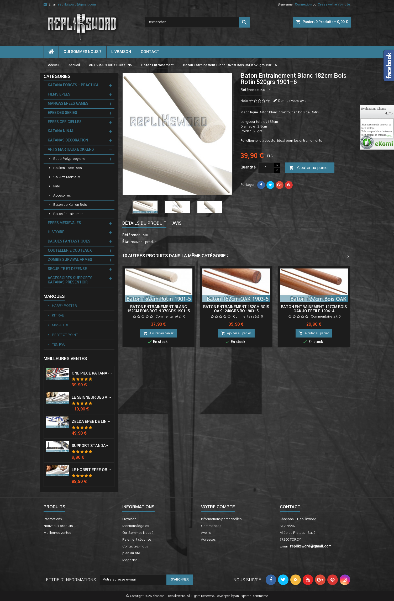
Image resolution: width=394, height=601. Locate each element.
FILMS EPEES (59, 94)
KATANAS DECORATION (68, 140)
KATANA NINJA (60, 131)
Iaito (56, 186)
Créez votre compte (334, 4)
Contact (290, 507)
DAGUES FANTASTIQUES (69, 241)
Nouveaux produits (58, 526)
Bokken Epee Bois (67, 168)
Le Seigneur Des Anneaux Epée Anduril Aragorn (92, 397)
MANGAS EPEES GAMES (68, 104)
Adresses (208, 539)
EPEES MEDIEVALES (64, 223)
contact (150, 52)
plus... (389, 136)
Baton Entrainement (69, 214)
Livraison (121, 52)
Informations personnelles (221, 519)
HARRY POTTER (64, 306)
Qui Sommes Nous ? (83, 52)
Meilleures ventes (57, 533)
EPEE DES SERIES (62, 113)
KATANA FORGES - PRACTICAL (74, 85)
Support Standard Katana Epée (92, 446)
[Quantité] (266, 167)
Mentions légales (135, 526)
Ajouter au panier (309, 168)
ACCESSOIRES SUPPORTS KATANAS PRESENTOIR (70, 280)
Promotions (53, 519)
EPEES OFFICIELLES (65, 122)
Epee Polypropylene (69, 159)
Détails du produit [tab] (144, 223)
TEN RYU (58, 344)
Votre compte (218, 507)
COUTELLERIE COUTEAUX (70, 250)
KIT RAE (57, 315)
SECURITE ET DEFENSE (67, 269)
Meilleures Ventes (65, 359)
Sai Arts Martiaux (66, 177)
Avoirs (206, 533)
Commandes (211, 526)
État (126, 242)
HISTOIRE (56, 232)
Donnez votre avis (292, 101)
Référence (249, 90)
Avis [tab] (177, 223)
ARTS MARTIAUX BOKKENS (71, 149)
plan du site (131, 553)
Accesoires (62, 195)
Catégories (57, 77)
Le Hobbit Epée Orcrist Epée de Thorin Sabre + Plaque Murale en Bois (92, 470)
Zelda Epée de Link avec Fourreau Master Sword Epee (92, 422)
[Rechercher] (197, 22)
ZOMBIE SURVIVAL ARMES (70, 260)
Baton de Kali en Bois (70, 205)
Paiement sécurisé (136, 539)
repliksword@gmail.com (77, 4)
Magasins (129, 560)
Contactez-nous (135, 546)
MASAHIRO (60, 325)
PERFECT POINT (64, 335)
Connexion (303, 4)
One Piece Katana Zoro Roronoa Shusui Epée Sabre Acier (92, 373)
